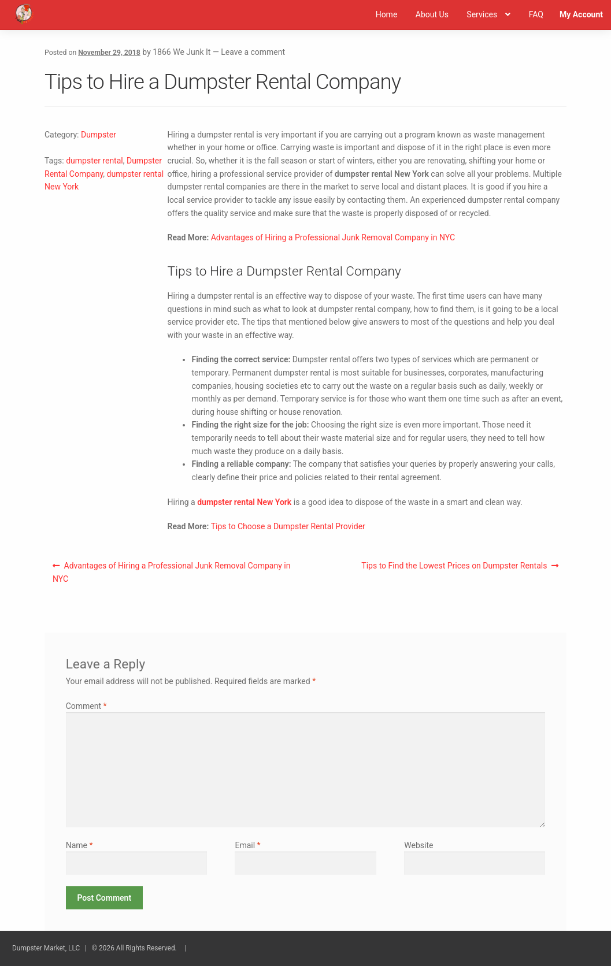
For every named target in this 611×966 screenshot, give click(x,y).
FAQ (536, 14)
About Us (432, 14)
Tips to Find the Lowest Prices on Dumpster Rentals (454, 568)
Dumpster (98, 134)
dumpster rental (94, 160)
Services (481, 14)
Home (387, 14)
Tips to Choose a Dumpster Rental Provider (288, 526)
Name (79, 845)
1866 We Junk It (181, 52)
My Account (581, 14)
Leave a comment (253, 52)
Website (418, 845)
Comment (86, 706)
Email (247, 845)
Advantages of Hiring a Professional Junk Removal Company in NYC (333, 237)
